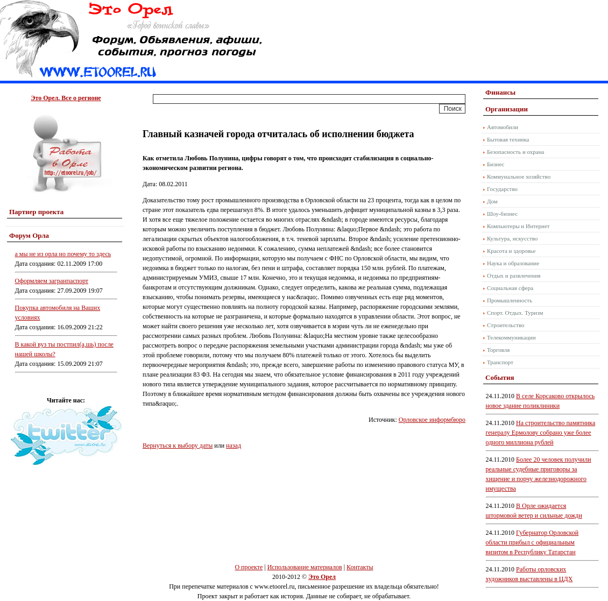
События (499, 377)
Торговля (498, 350)
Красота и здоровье (511, 251)
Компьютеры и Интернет (518, 226)
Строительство (506, 325)
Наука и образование (513, 263)
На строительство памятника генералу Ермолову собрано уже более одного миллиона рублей (541, 432)
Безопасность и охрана (515, 152)
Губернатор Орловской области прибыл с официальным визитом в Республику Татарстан (532, 542)
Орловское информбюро (432, 419)
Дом (492, 201)
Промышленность (509, 300)
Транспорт (500, 362)
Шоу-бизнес (502, 213)
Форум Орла (29, 235)
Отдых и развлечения (514, 275)
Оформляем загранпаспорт (52, 281)
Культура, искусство (512, 238)
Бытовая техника (508, 139)
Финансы (500, 92)
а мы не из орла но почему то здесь (63, 254)
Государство (502, 189)
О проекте (249, 567)
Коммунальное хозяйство (518, 176)
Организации (506, 109)
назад (233, 445)
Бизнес (495, 164)
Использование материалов (304, 567)
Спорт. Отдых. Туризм (515, 312)
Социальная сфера (510, 288)
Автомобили (502, 127)
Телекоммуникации (511, 337)
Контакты (360, 567)
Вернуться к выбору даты (178, 445)
